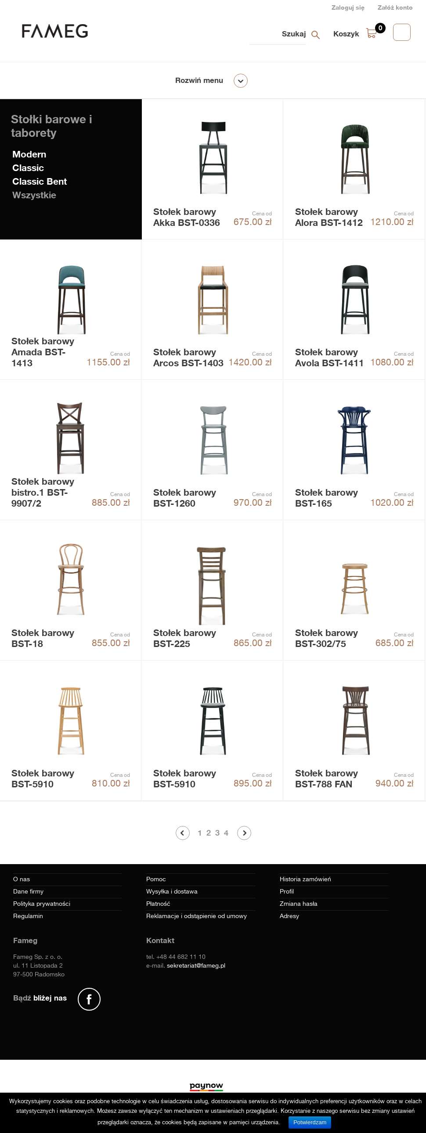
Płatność (158, 904)
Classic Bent (39, 181)
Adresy (289, 916)
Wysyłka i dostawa (172, 892)
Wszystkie (34, 194)
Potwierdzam (309, 1122)
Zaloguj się (348, 7)
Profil (287, 892)
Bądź (40, 997)
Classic (28, 167)
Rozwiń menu (199, 80)
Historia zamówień (305, 879)
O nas (21, 879)
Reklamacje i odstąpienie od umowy (196, 916)
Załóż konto (395, 7)
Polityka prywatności (41, 904)
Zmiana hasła (299, 904)
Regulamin (28, 916)
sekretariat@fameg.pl (196, 966)
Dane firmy (28, 892)
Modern (29, 154)
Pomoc (156, 879)
